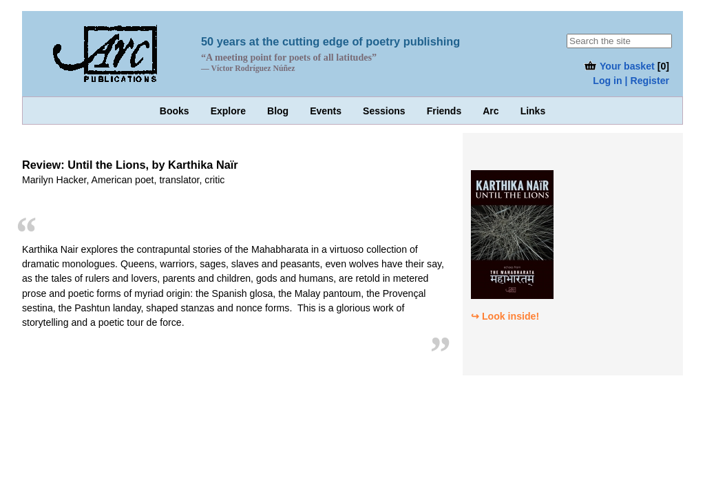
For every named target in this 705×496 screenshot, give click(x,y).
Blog (277, 110)
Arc (490, 110)
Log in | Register (631, 80)
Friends (444, 110)
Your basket (618, 66)
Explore (228, 110)
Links (533, 110)
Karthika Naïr (203, 164)
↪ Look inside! (505, 316)
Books (174, 110)
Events (325, 110)
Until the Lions (106, 164)
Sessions (384, 110)
